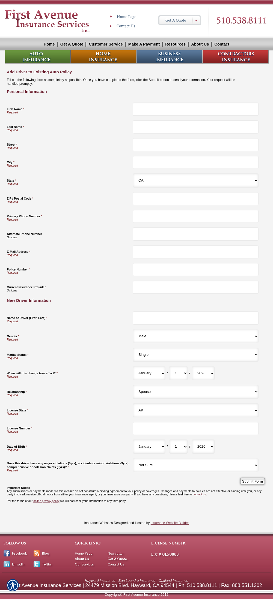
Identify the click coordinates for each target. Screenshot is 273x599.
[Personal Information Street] (196, 144)
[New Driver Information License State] (196, 410)
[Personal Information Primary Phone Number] (196, 216)
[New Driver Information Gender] (196, 336)
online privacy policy (46, 500)
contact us (199, 494)
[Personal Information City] (196, 162)
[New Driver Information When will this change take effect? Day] (178, 373)
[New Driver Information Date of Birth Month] (149, 447)
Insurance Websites (98, 523)
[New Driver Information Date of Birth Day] (178, 447)
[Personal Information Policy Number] (196, 269)
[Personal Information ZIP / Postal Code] (196, 198)
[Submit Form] (252, 481)
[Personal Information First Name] (196, 109)
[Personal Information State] (196, 180)
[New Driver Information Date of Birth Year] (203, 447)
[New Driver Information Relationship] (196, 392)
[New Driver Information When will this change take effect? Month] (149, 373)
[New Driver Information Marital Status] (196, 355)
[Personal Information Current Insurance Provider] (196, 287)
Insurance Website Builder (170, 523)
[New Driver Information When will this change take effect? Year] (203, 373)
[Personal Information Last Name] (196, 127)
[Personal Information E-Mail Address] (196, 251)
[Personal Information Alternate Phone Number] (196, 234)
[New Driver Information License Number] (196, 428)
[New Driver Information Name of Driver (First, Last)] (196, 318)
